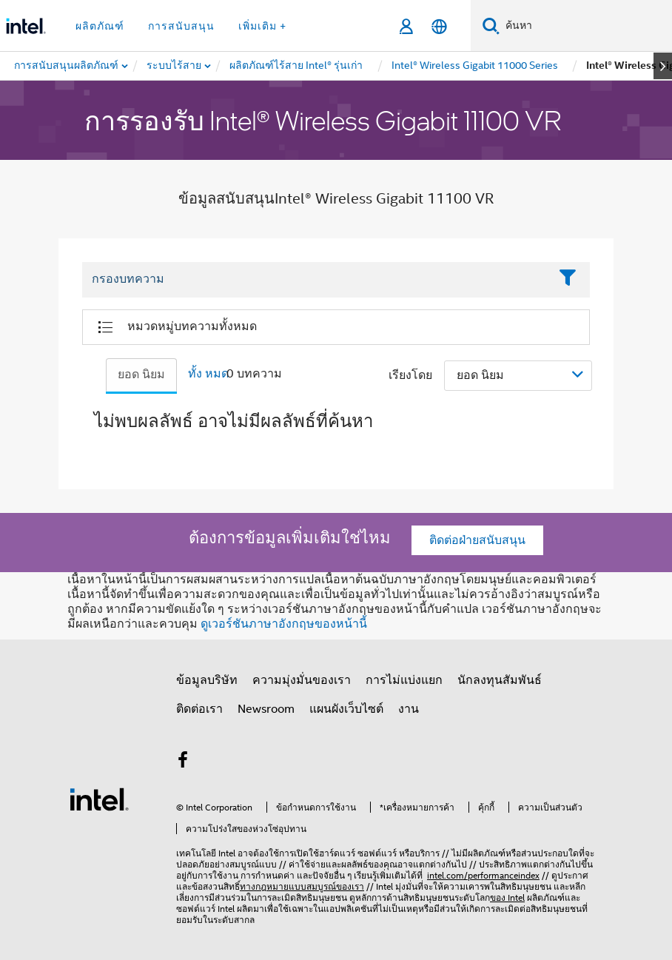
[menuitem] (174, 66)
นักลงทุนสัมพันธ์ (499, 680)
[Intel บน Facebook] (182, 762)
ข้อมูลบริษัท (207, 680)
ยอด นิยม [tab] (141, 374)
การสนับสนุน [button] (181, 26)
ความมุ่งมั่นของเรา (301, 680)
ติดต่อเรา (199, 709)
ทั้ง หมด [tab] (208, 373)
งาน (408, 709)
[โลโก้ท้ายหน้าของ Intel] (99, 798)
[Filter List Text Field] (315, 280)
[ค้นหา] (491, 25)
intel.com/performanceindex (483, 875)
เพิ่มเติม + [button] (262, 26)
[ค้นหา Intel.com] (586, 26)
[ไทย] (439, 26)
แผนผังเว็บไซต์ (346, 709)
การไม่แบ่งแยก (404, 680)
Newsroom (266, 709)
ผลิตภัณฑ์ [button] (99, 26)
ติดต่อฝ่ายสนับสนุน (477, 540)
